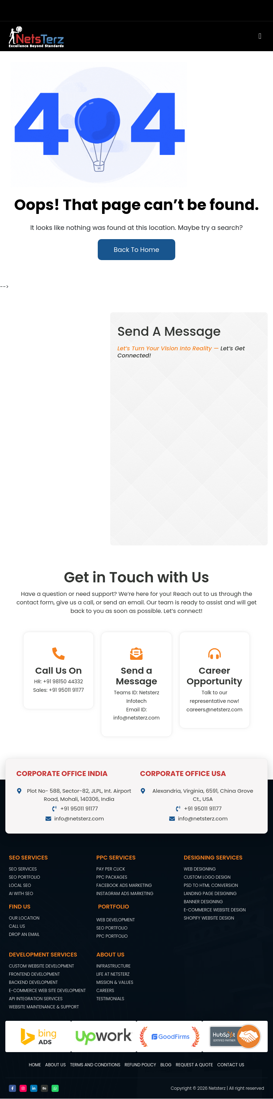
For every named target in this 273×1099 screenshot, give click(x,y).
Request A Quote (194, 1065)
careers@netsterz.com (215, 709)
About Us (55, 1065)
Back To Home (136, 250)
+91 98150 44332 (63, 682)
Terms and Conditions (95, 1065)
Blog (165, 1065)
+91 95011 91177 (66, 690)
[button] (169, 36)
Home (35, 1065)
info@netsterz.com (136, 718)
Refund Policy (140, 1065)
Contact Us (230, 1065)
